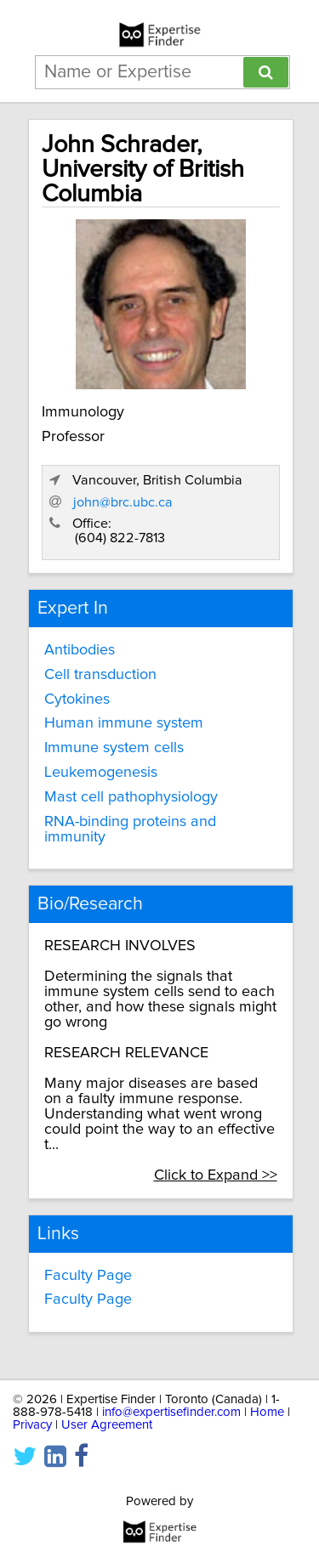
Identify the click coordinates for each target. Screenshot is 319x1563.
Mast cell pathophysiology (131, 797)
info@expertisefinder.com (171, 1412)
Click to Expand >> (215, 1175)
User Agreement (106, 1425)
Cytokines (77, 699)
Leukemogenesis (100, 772)
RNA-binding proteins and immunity (130, 829)
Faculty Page (88, 1275)
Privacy (32, 1425)
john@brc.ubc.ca (123, 502)
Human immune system (123, 723)
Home (267, 1412)
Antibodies (79, 650)
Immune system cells (114, 748)
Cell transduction (100, 674)
